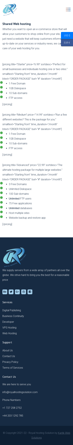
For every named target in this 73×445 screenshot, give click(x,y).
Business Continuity (13, 316)
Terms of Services (12, 367)
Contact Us (8, 356)
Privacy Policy (10, 361)
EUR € (65, 43)
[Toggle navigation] (68, 9)
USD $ (65, 36)
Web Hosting (9, 333)
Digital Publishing (11, 310)
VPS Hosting (9, 327)
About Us (7, 350)
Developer (8, 321)
